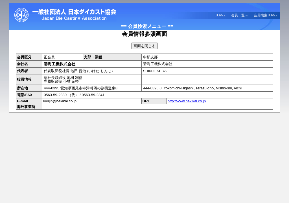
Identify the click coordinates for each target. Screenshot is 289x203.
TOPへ (220, 15)
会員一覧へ (239, 15)
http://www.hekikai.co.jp (187, 101)
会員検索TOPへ (265, 15)
